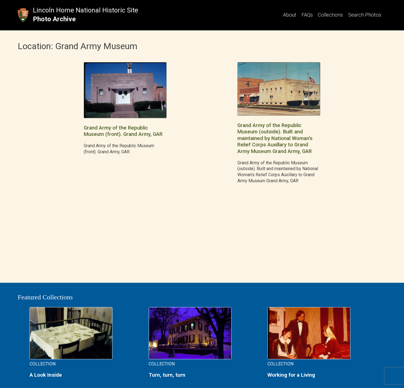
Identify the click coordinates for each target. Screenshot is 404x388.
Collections (330, 15)
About (289, 15)
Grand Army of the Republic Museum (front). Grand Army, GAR (123, 131)
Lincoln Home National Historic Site (85, 10)
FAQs (307, 15)
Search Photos (364, 15)
